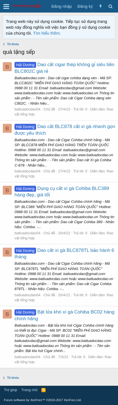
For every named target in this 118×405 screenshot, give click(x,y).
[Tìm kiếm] (110, 6)
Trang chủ (29, 390)
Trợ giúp (10, 390)
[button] (6, 6)
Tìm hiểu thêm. (47, 33)
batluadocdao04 (28, 109)
